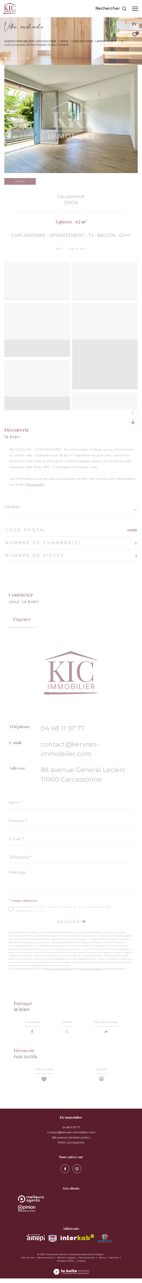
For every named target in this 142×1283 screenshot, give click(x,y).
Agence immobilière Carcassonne (30, 41)
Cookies (81, 1265)
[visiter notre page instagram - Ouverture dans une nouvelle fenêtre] (77, 1173)
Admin (102, 1262)
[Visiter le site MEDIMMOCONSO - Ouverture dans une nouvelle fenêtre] (105, 1243)
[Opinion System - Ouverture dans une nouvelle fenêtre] (71, 1203)
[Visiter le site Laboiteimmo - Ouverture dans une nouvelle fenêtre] (71, 1273)
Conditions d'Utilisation (91, 969)
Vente (64, 41)
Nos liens (114, 1262)
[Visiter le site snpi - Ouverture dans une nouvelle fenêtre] (52, 1243)
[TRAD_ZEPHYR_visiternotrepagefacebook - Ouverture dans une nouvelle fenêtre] (65, 1173)
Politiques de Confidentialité (59, 969)
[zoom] (37, 265)
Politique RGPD (65, 1265)
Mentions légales (66, 1262)
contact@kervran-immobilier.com (71, 1136)
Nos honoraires (46, 1262)
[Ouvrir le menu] (135, 8)
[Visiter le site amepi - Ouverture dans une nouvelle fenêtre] (35, 1242)
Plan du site (28, 1262)
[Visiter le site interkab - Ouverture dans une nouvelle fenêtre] (77, 1242)
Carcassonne (82, 41)
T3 (121, 41)
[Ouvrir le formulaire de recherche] (111, 8)
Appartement (106, 41)
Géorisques (35, 484)
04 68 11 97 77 (62, 728)
